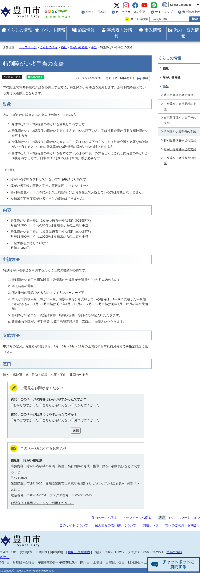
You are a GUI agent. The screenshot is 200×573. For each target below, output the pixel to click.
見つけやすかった (26, 420)
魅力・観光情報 (186, 33)
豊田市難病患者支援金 (178, 95)
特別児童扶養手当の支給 (180, 140)
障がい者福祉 (79, 47)
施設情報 (86, 30)
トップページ (28, 47)
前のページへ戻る (104, 517)
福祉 (64, 47)
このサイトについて (74, 525)
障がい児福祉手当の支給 (180, 149)
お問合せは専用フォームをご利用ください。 (42, 503)
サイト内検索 (139, 19)
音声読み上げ (191, 11)
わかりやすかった (26, 405)
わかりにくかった (87, 405)
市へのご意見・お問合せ (182, 525)
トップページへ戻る (137, 517)
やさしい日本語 (96, 11)
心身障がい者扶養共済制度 (180, 160)
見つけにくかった (87, 420)
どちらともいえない (56, 405)
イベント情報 (52, 30)
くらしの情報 (19, 30)
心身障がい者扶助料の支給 (180, 106)
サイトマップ (164, 11)
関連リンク (151, 525)
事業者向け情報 (119, 33)
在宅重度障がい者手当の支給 (180, 120)
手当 (94, 47)
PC (171, 517)
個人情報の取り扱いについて (115, 525)
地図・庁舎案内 (79, 552)
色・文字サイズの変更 (130, 11)
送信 (76, 430)
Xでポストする (12, 76)
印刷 (145, 78)
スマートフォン (189, 517)
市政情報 (152, 30)
